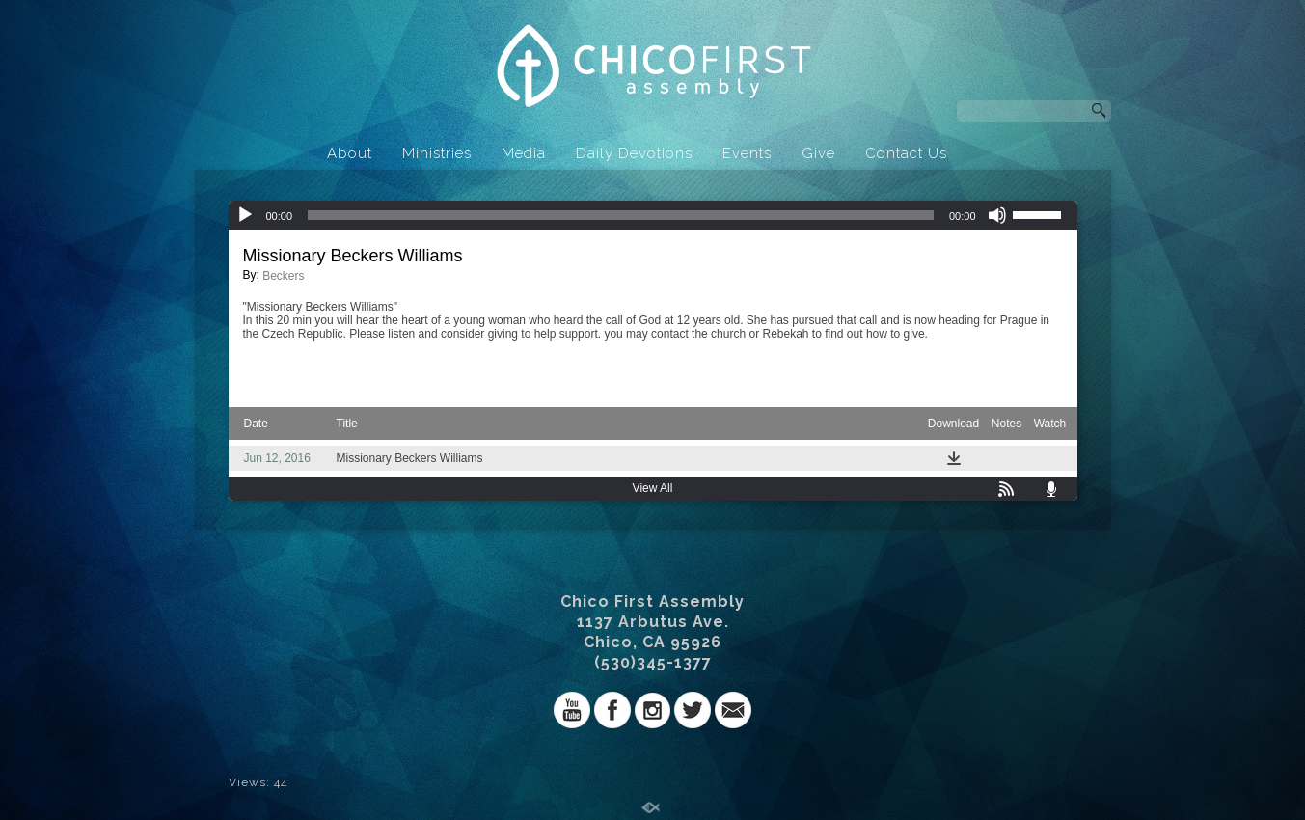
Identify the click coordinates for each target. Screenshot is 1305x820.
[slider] (621, 215)
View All (653, 488)
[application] (653, 215)
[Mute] (997, 215)
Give (818, 153)
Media (524, 153)
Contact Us (906, 153)
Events (747, 153)
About (349, 153)
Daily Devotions (634, 153)
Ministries (437, 153)
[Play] (245, 215)
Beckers (283, 276)
